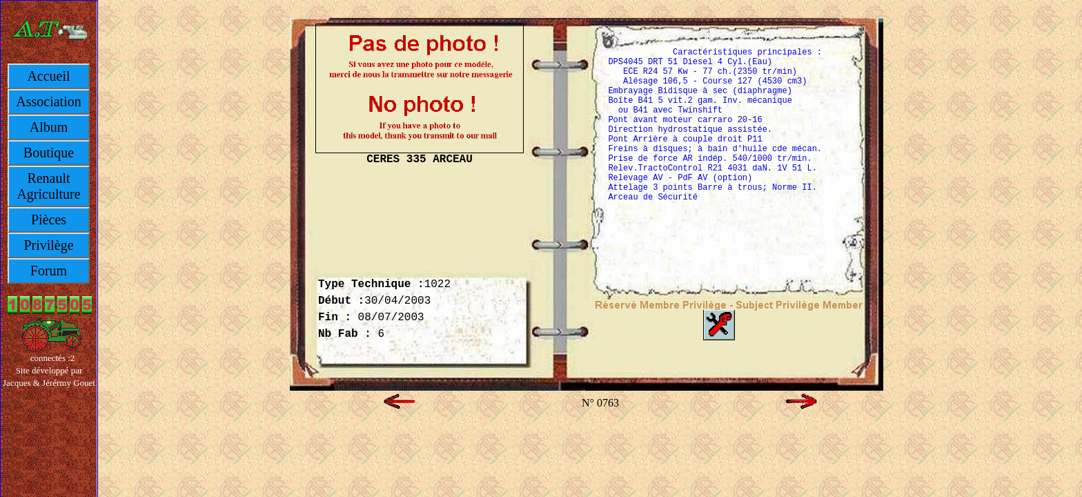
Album (49, 127)
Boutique (48, 152)
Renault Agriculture (48, 186)
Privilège (48, 245)
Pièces (48, 219)
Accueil (48, 76)
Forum (48, 270)
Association (48, 101)
